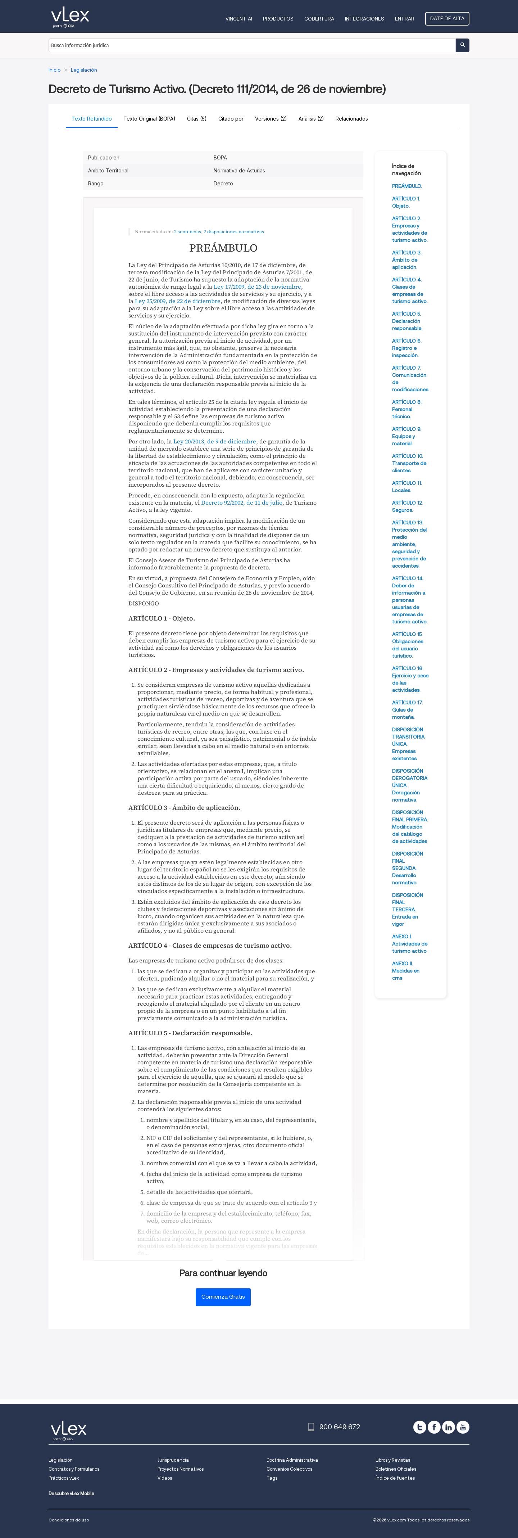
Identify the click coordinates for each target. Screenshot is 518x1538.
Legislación (61, 1460)
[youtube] (462, 1427)
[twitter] (419, 1427)
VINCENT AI (239, 19)
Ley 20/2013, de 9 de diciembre (214, 441)
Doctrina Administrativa (292, 1460)
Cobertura (319, 19)
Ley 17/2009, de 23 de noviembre (257, 286)
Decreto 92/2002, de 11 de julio (241, 502)
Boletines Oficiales (396, 1469)
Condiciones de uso (69, 1519)
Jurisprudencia (173, 1460)
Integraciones (364, 19)
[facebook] (434, 1427)
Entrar (404, 19)
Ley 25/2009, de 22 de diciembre (178, 301)
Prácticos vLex (64, 1478)
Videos (165, 1478)
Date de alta (447, 18)
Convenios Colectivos (289, 1469)
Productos (278, 19)
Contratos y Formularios (74, 1469)
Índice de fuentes (395, 1478)
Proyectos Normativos (181, 1469)
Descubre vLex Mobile (71, 1493)
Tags (272, 1478)
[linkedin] (448, 1427)
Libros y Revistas (393, 1460)
